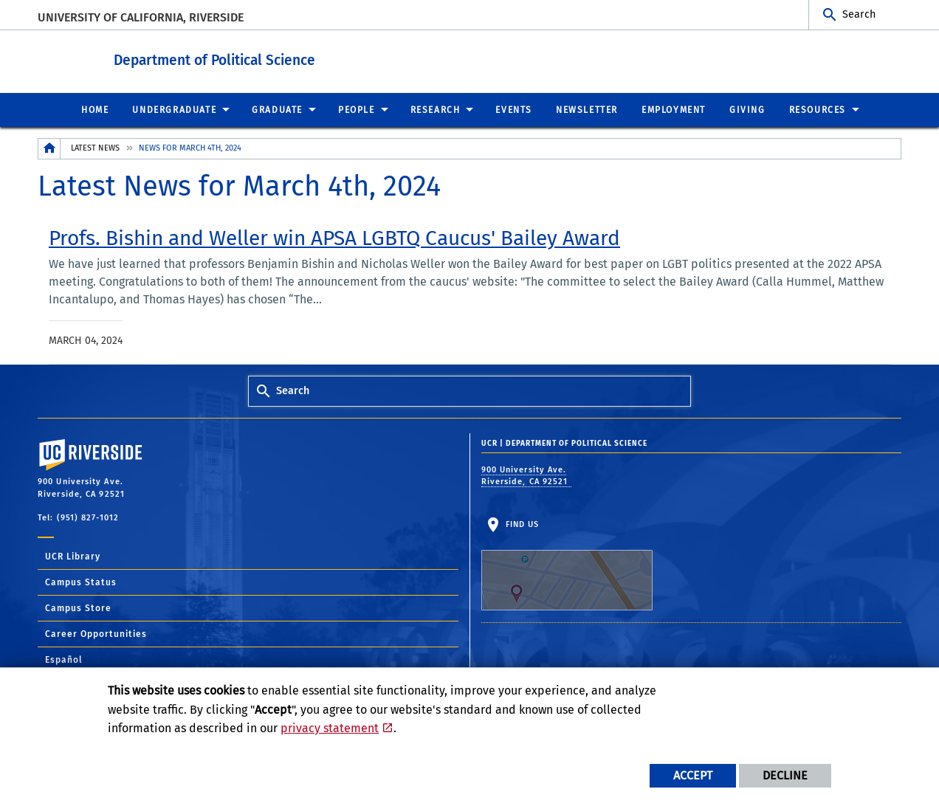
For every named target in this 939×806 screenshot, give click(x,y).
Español (64, 659)
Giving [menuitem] (747, 109)
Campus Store (78, 607)
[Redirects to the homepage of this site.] (49, 148)
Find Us (567, 564)
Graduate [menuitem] (277, 109)
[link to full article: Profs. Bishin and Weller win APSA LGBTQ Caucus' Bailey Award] (334, 238)
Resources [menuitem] (817, 109)
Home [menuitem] (95, 109)
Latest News (95, 147)
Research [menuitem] (435, 109)
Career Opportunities (96, 633)
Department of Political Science (282, 57)
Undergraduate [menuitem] (174, 109)
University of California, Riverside (141, 17)
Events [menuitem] (513, 109)
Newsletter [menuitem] (587, 109)
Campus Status (81, 581)
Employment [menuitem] (674, 109)
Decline (785, 775)
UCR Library (72, 556)
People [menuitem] (356, 109)
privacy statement (330, 728)
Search (859, 14)
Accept (692, 775)
